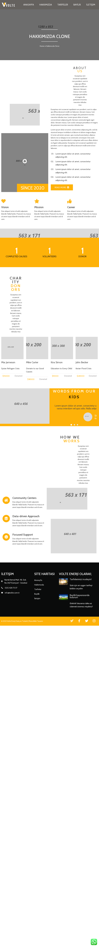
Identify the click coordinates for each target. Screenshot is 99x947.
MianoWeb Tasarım (36, 884)
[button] (46, 698)
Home (42, 46)
